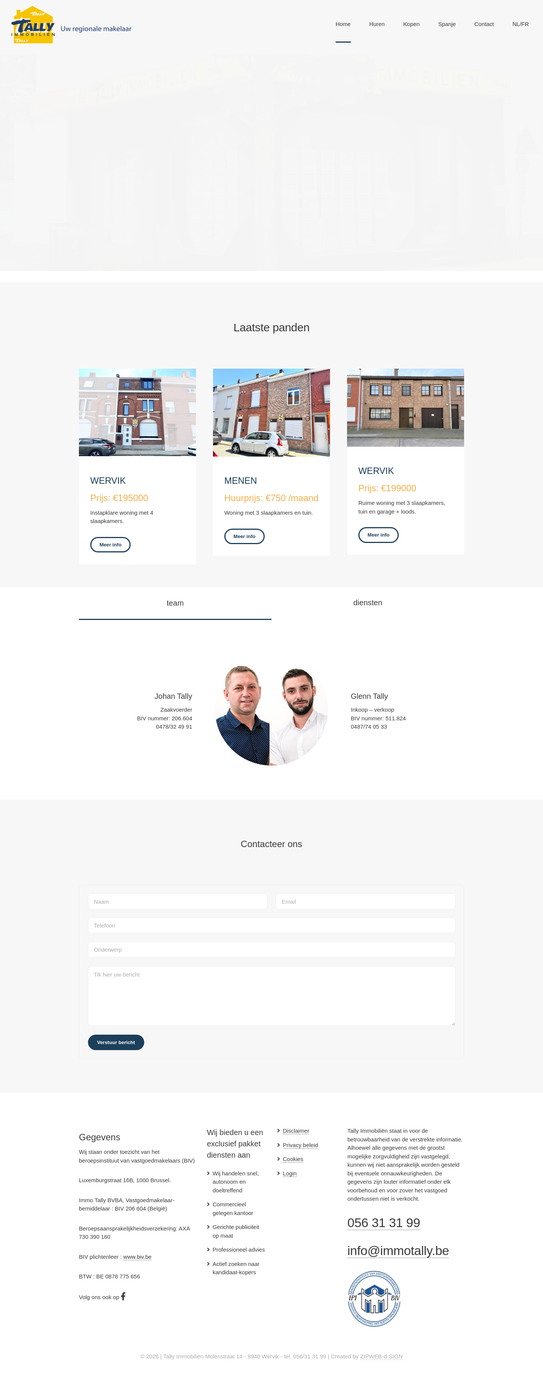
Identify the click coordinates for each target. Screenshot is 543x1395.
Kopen (411, 24)
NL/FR (520, 24)
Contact (484, 24)
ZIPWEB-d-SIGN (381, 1356)
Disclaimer (296, 1130)
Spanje (447, 24)
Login (290, 1173)
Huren (377, 24)
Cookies (293, 1159)
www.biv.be (137, 1257)
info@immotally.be (398, 1250)
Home (343, 24)
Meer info (110, 545)
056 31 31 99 (383, 1222)
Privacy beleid (300, 1145)
